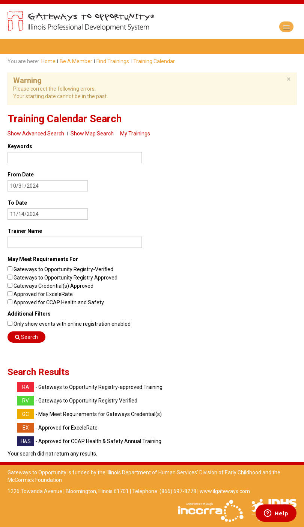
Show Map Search (92, 134)
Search (26, 337)
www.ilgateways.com (225, 491)
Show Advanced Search (36, 134)
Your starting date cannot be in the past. (60, 96)
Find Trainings (112, 61)
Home (48, 61)
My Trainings (135, 134)
